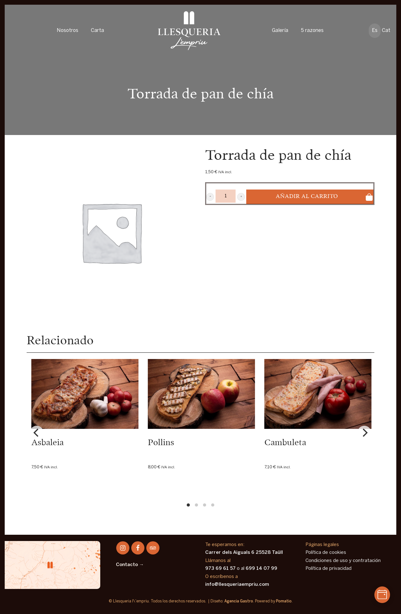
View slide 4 (212, 505)
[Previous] (37, 433)
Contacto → (130, 565)
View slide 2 (196, 505)
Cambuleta (285, 443)
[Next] (364, 433)
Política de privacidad (328, 568)
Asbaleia (47, 443)
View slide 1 (188, 505)
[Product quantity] (226, 196)
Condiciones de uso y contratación (343, 561)
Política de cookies (325, 552)
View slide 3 (204, 505)
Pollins (161, 443)
